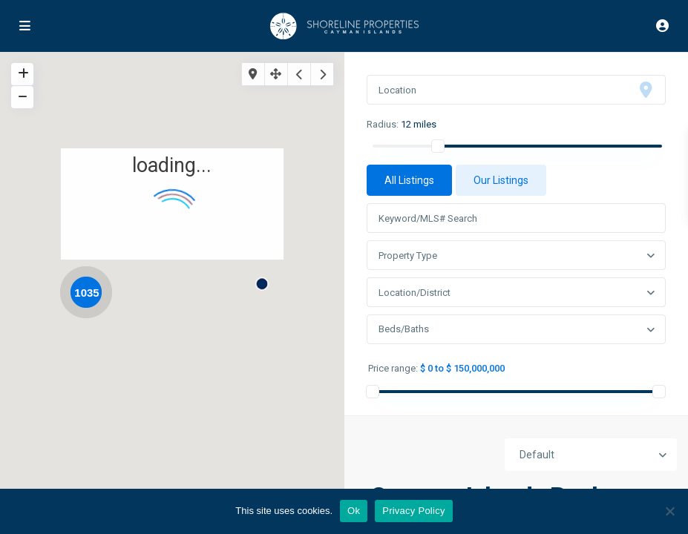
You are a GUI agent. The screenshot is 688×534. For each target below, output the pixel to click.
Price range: (393, 368)
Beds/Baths (404, 328)
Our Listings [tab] (501, 180)
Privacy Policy (413, 510)
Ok (353, 510)
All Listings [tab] (409, 180)
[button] (267, 278)
